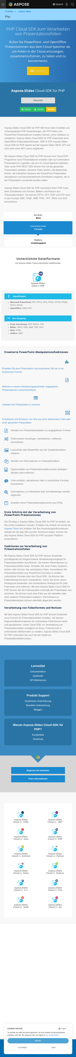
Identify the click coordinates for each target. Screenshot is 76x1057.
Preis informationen (38, 779)
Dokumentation (38, 671)
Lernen (38, 109)
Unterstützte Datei (38, 228)
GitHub (26, 109)
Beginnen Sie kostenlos (38, 770)
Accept (38, 1041)
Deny (54, 1047)
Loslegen (38, 71)
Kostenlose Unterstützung (38, 701)
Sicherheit (38, 739)
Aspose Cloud (11, 528)
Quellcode (38, 676)
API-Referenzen (38, 680)
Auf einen (38, 217)
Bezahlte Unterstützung (38, 705)
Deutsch (58, 4)
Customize (22, 1047)
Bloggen (38, 709)
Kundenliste (38, 735)
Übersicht (38, 100)
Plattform (38, 241)
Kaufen (51, 109)
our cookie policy (52, 1035)
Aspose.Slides (21, 821)
